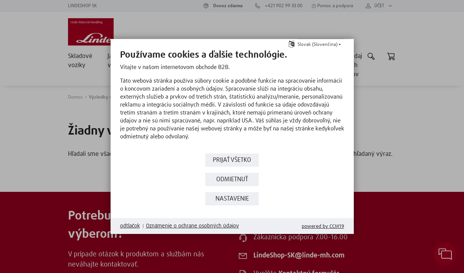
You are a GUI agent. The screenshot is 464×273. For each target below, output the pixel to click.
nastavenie (232, 199)
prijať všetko (232, 160)
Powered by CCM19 (323, 226)
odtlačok (130, 226)
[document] (232, 100)
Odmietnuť (232, 179)
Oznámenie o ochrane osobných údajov (192, 226)
